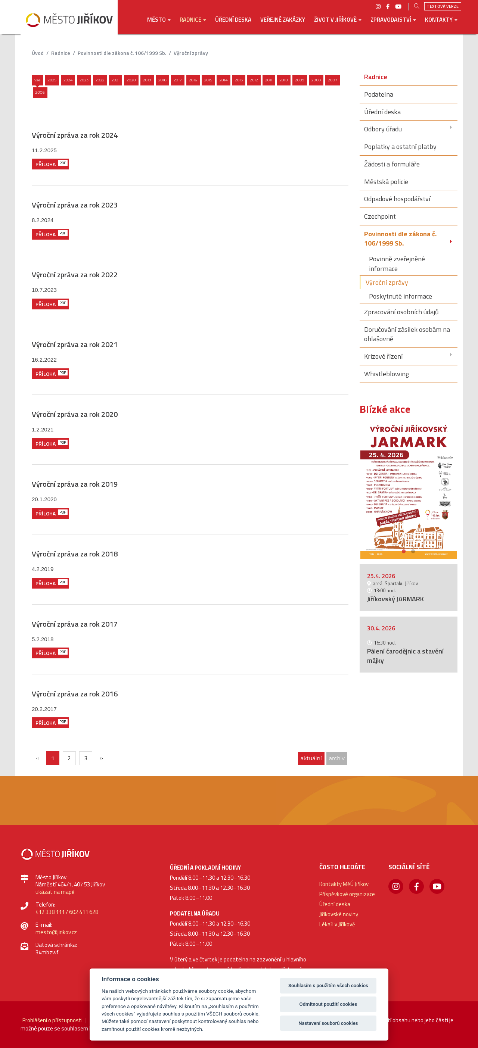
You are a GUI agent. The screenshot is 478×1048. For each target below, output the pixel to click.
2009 (299, 80)
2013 (239, 80)
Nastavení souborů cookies (328, 1023)
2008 (316, 80)
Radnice (60, 53)
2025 (51, 80)
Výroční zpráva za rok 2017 (75, 624)
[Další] (101, 757)
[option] (408, 490)
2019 (147, 80)
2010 (283, 80)
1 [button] (404, 550)
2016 (193, 80)
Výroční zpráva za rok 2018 (75, 553)
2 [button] (413, 550)
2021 (116, 80)
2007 (332, 80)
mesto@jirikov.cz (56, 932)
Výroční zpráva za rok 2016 (75, 693)
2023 (84, 80)
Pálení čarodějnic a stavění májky (405, 655)
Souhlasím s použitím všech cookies (328, 985)
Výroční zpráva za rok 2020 (75, 414)
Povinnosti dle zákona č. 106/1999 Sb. (122, 53)
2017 (178, 80)
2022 (100, 80)
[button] (159, 25)
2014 (223, 80)
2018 (162, 80)
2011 (269, 80)
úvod (38, 53)
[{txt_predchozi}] (37, 757)
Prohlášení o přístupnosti (52, 1020)
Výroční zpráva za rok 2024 (75, 135)
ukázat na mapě (55, 892)
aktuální (311, 758)
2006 (40, 92)
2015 (208, 80)
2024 (67, 80)
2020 (131, 80)
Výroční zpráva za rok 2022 (75, 274)
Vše (37, 80)
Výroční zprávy (191, 53)
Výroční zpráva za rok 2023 (75, 204)
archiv (337, 758)
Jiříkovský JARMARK (395, 599)
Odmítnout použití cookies (328, 1004)
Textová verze (443, 6)
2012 (254, 80)
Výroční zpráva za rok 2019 (75, 484)
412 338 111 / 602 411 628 (66, 912)
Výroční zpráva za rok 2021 (75, 344)
